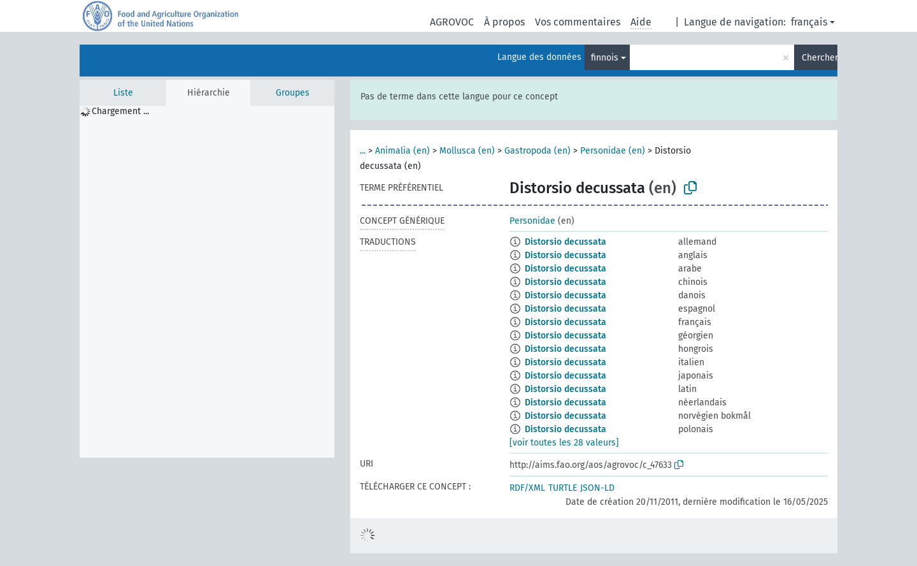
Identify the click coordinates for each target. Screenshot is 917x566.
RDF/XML (527, 488)
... (363, 150)
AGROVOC (452, 22)
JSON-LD (597, 488)
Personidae (532, 220)
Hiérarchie (208, 92)
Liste (123, 92)
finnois (604, 57)
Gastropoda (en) (537, 150)
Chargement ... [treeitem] (120, 111)
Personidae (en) (612, 150)
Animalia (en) (402, 150)
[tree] (207, 282)
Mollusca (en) (467, 150)
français (809, 22)
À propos (504, 22)
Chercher (819, 57)
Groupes (292, 92)
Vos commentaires (577, 22)
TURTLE (562, 488)
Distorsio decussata (565, 241)
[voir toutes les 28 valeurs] (564, 442)
